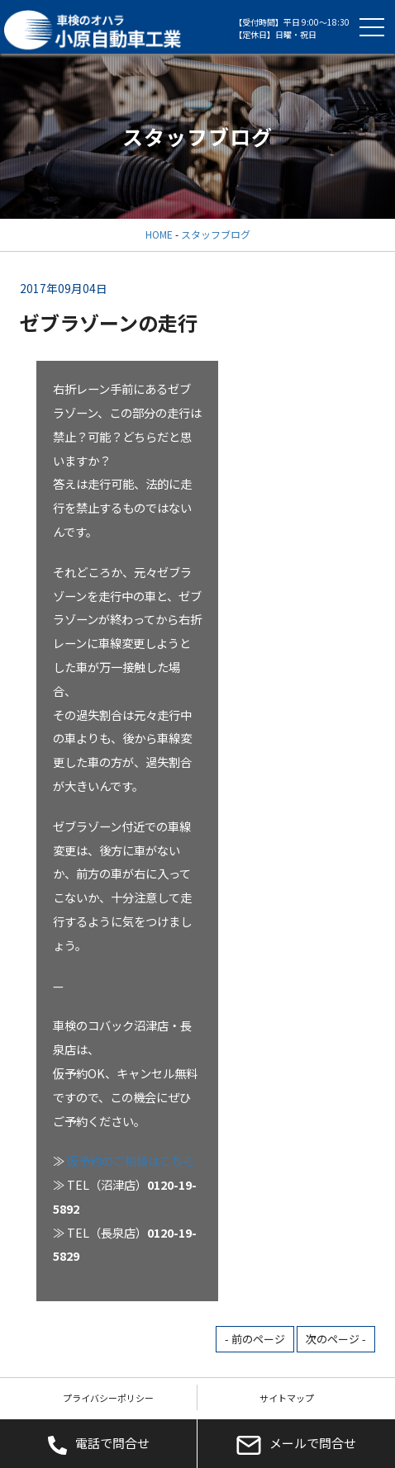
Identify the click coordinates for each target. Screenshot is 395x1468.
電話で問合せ (99, 1444)
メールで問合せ (295, 1444)
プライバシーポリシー (108, 1397)
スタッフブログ (215, 234)
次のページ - (336, 1339)
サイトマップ (286, 1397)
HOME (159, 234)
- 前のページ (255, 1339)
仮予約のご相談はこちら (130, 1160)
